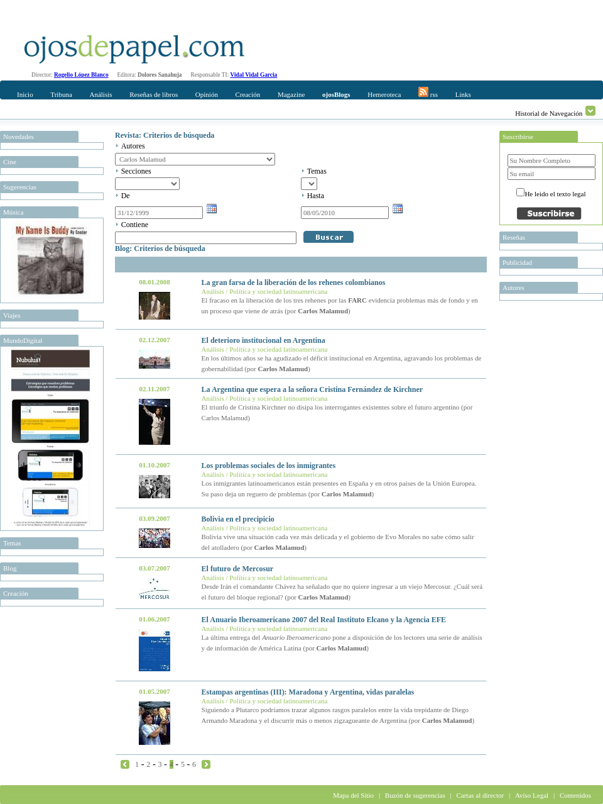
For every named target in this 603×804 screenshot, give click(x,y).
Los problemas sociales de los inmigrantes (268, 465)
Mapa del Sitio (353, 795)
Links (463, 94)
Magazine (291, 94)
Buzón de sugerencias (415, 795)
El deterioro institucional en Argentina (263, 340)
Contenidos (575, 795)
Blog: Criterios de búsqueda (160, 248)
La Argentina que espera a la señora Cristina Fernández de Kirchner (312, 389)
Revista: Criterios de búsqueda (164, 135)
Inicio (25, 94)
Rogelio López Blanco (81, 75)
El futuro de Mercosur (238, 568)
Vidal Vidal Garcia (254, 75)
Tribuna (61, 94)
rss (428, 92)
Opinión (206, 94)
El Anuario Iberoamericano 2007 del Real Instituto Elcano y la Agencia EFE (324, 619)
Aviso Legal (531, 795)
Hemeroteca (384, 94)
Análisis (100, 94)
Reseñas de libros (153, 94)
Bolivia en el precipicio (238, 519)
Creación (248, 94)
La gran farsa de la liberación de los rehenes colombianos (294, 282)
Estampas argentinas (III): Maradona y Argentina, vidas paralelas (308, 692)
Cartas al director (480, 795)
